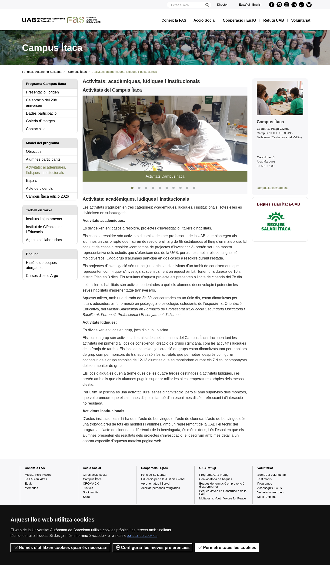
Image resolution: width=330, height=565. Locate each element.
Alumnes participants (43, 159)
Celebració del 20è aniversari (41, 102)
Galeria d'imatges (40, 121)
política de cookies (142, 536)
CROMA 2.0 (91, 483)
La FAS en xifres (36, 479)
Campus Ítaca (77, 71)
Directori (222, 4)
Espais (31, 181)
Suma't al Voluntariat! (271, 474)
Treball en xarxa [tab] (39, 210)
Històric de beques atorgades (41, 265)
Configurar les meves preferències (152, 547)
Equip (29, 483)
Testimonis (264, 479)
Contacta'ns (36, 129)
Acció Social (204, 20)
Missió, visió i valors (38, 474)
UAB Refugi (207, 468)
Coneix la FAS (173, 20)
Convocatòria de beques (215, 479)
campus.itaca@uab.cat (272, 187)
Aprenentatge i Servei (155, 483)
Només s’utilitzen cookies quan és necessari (60, 547)
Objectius (34, 151)
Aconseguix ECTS (269, 488)
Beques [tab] (32, 254)
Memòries (31, 488)
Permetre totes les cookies (226, 547)
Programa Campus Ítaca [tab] (46, 84)
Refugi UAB (273, 20)
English (257, 4)
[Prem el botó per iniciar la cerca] (207, 5)
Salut (86, 497)
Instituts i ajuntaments (44, 219)
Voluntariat (300, 20)
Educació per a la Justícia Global (163, 479)
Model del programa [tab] (42, 143)
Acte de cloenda (39, 188)
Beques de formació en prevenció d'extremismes (221, 485)
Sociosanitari (91, 492)
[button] (95, 140)
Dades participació (41, 113)
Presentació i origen (42, 92)
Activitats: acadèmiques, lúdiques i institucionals (46, 170)
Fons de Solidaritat (153, 474)
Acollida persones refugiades (160, 488)
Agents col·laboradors (44, 240)
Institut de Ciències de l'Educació (44, 229)
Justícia (88, 488)
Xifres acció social (95, 474)
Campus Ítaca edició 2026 (47, 196)
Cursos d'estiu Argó (42, 276)
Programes (264, 483)
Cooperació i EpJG (239, 20)
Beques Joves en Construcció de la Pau (223, 492)
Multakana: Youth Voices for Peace (222, 498)
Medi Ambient (266, 497)
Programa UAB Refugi (214, 474)
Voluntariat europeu (270, 492)
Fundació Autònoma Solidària (42, 71)
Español (244, 4)
